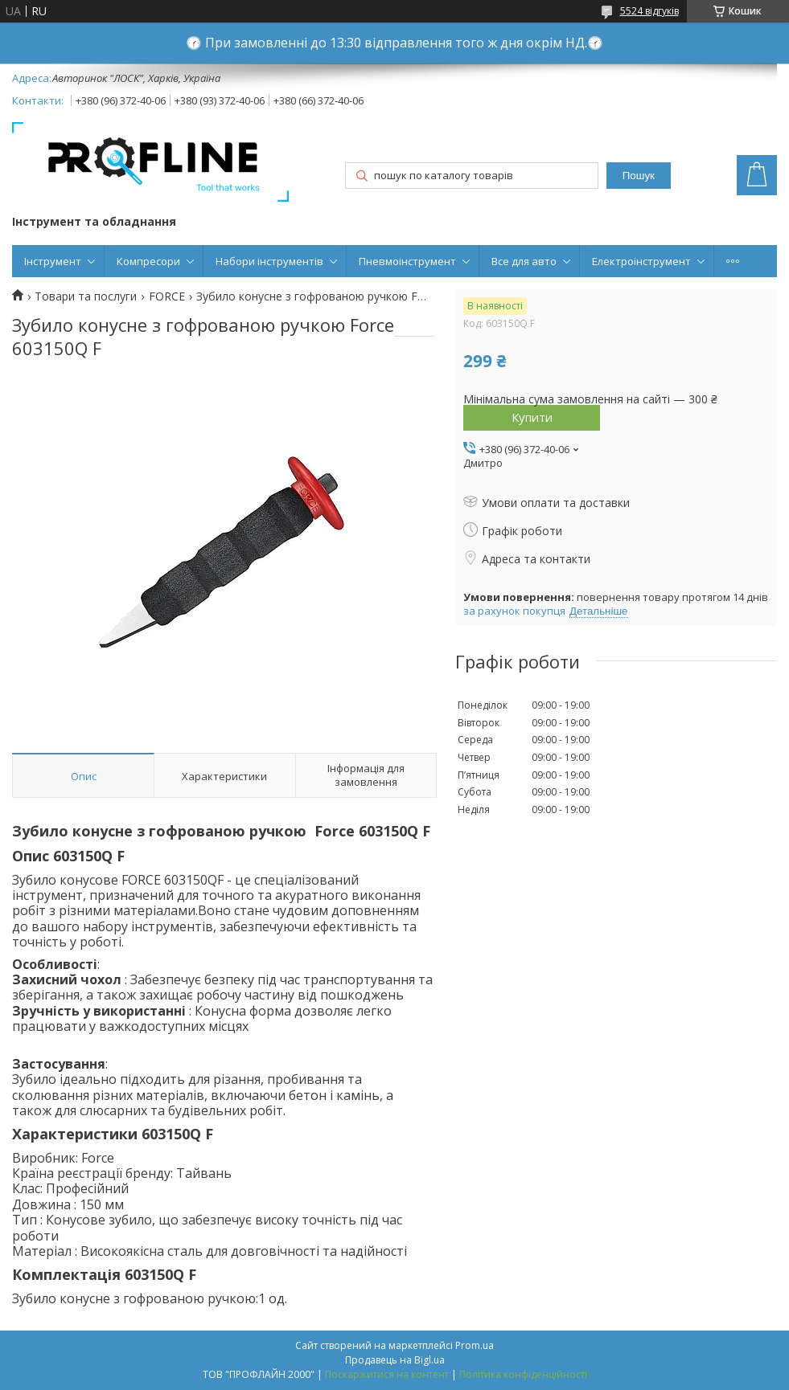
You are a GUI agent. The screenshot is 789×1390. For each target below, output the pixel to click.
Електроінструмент (641, 261)
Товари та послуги (86, 296)
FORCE (167, 296)
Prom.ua (474, 1345)
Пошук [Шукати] (639, 176)
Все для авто (524, 261)
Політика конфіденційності (523, 1374)
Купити (532, 417)
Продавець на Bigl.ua (395, 1360)
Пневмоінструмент (407, 261)
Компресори (148, 261)
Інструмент (52, 261)
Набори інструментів (269, 261)
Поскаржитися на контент (387, 1374)
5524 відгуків (649, 11)
